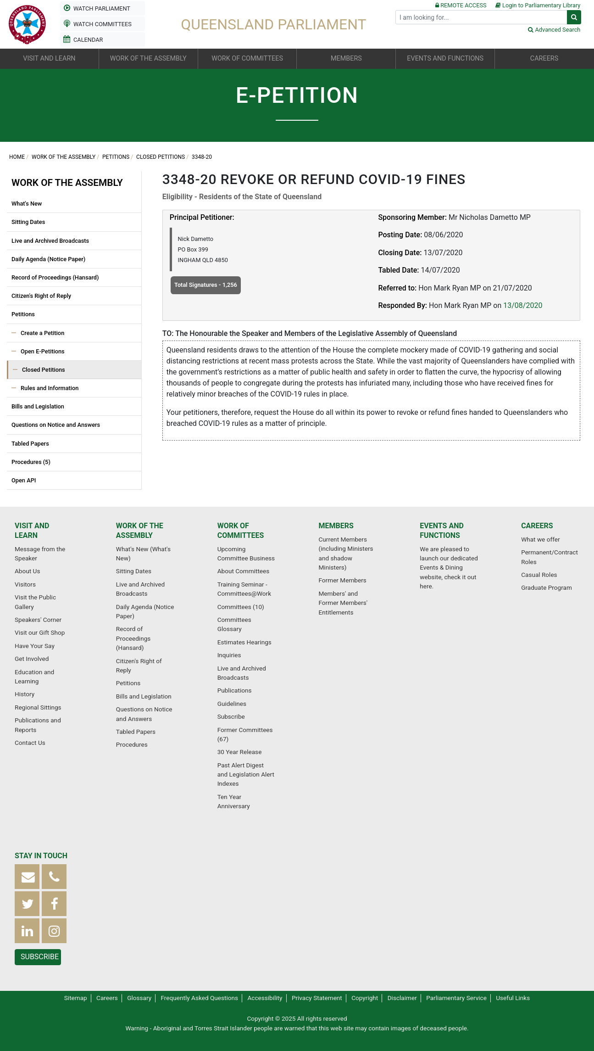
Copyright (364, 997)
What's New (26, 203)
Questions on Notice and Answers (55, 424)
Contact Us (30, 742)
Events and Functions (442, 530)
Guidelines (231, 703)
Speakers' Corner (38, 619)
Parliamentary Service (456, 997)
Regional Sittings (38, 707)
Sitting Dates (28, 221)
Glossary (139, 997)
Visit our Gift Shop (40, 632)
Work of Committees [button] (247, 58)
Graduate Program (546, 587)
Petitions (115, 157)
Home (17, 157)
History (24, 694)
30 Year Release (239, 751)
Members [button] (346, 58)
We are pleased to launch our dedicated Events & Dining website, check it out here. (449, 567)
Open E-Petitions (43, 351)
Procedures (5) (30, 461)
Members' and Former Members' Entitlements (342, 603)
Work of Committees (240, 530)
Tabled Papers (30, 443)
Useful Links (513, 997)
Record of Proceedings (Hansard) (55, 277)
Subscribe (231, 716)
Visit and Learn (32, 530)
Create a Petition (42, 333)
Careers (537, 525)
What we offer (540, 539)
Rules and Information (49, 388)
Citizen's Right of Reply (41, 295)
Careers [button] (544, 58)
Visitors (25, 584)
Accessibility (264, 997)
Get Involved (32, 658)
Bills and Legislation (37, 406)
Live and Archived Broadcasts (50, 240)
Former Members (342, 580)
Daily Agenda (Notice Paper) (48, 259)
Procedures (132, 744)
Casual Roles (539, 574)
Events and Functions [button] (445, 58)
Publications (234, 690)
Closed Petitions (160, 157)
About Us (27, 571)
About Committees (243, 571)
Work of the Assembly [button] (148, 58)
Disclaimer (402, 997)
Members (335, 525)
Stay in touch (41, 855)
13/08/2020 (522, 305)
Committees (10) (240, 606)
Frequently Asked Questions (200, 997)
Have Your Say (35, 645)
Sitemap (75, 997)
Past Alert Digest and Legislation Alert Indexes (245, 774)
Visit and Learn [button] (49, 58)
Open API (23, 480)
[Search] (481, 17)
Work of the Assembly (63, 157)
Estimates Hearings (244, 642)
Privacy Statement (317, 997)
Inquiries (229, 655)
